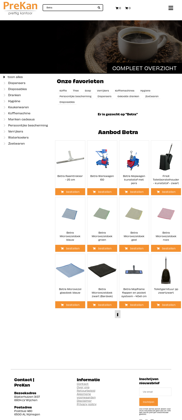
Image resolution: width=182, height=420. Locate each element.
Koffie (63, 90)
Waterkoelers (16, 137)
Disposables (15, 89)
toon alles (13, 77)
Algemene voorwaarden (86, 395)
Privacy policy (87, 404)
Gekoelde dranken (128, 96)
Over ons (83, 387)
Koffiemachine (17, 113)
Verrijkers (13, 131)
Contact (83, 383)
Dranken (12, 95)
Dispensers (14, 83)
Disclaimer (84, 400)
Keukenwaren (16, 107)
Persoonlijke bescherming (26, 125)
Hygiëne (12, 101)
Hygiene (145, 90)
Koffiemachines (124, 90)
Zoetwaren (14, 144)
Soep (88, 90)
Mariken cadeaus (19, 119)
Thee (76, 90)
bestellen (70, 191)
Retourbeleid (86, 390)
